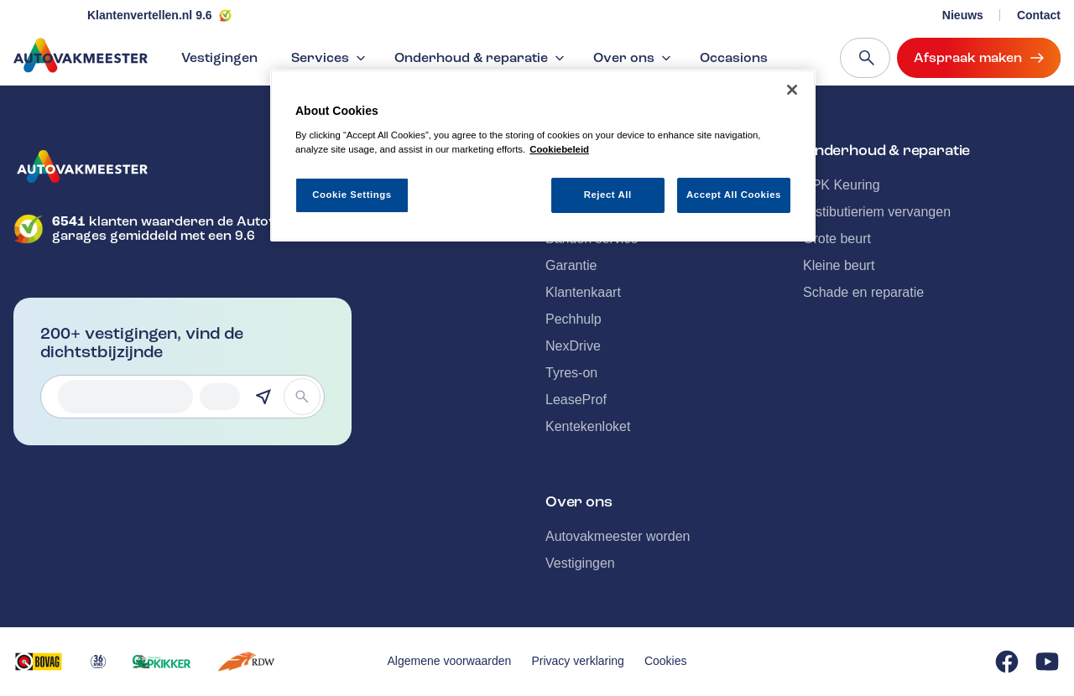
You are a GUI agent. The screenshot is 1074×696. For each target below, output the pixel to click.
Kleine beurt (838, 265)
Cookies (665, 660)
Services (330, 57)
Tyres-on (571, 373)
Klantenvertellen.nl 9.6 (149, 15)
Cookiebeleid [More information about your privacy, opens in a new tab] (559, 149)
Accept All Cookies (733, 195)
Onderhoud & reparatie (481, 57)
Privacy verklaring (577, 660)
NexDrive (573, 346)
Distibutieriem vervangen (877, 212)
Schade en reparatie (863, 292)
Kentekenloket (587, 426)
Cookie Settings (352, 195)
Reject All (608, 195)
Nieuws (962, 15)
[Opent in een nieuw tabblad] (38, 661)
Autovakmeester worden (618, 536)
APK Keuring (841, 185)
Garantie (571, 265)
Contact (1039, 15)
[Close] (792, 89)
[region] (543, 156)
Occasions (734, 57)
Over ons (634, 57)
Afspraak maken (979, 58)
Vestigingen (219, 57)
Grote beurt (837, 238)
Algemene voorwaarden (450, 660)
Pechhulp (573, 319)
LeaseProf (576, 399)
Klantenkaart (583, 292)
